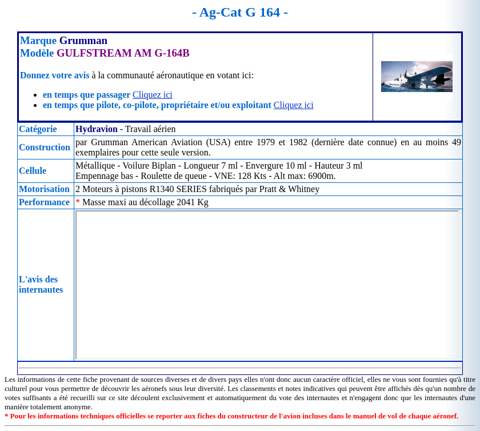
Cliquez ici (153, 94)
